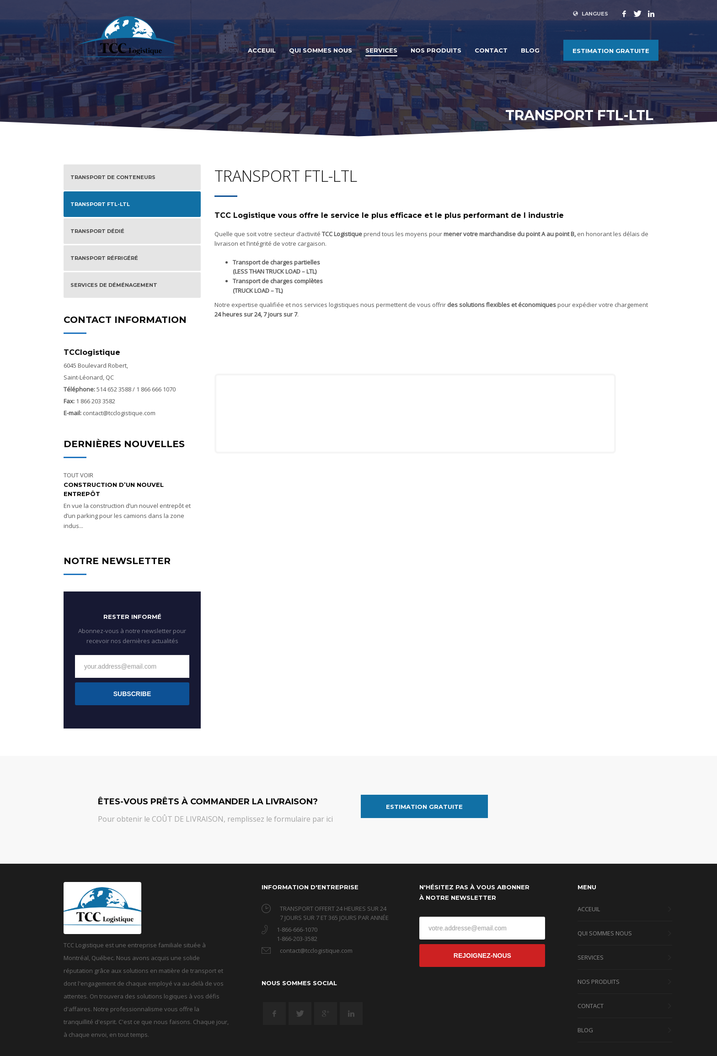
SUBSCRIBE (132, 693)
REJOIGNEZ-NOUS (482, 955)
